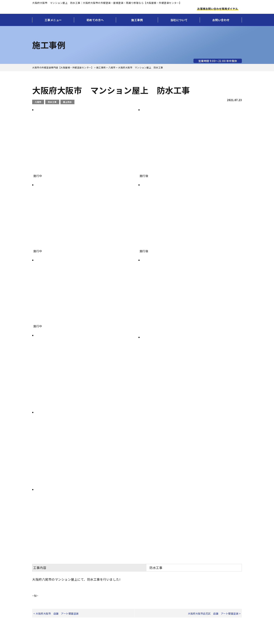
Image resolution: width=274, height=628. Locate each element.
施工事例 (137, 20)
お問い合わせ (221, 20)
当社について (179, 20)
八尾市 (38, 101)
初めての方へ (95, 20)
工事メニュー (53, 20)
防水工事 (52, 101)
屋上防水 (67, 101)
